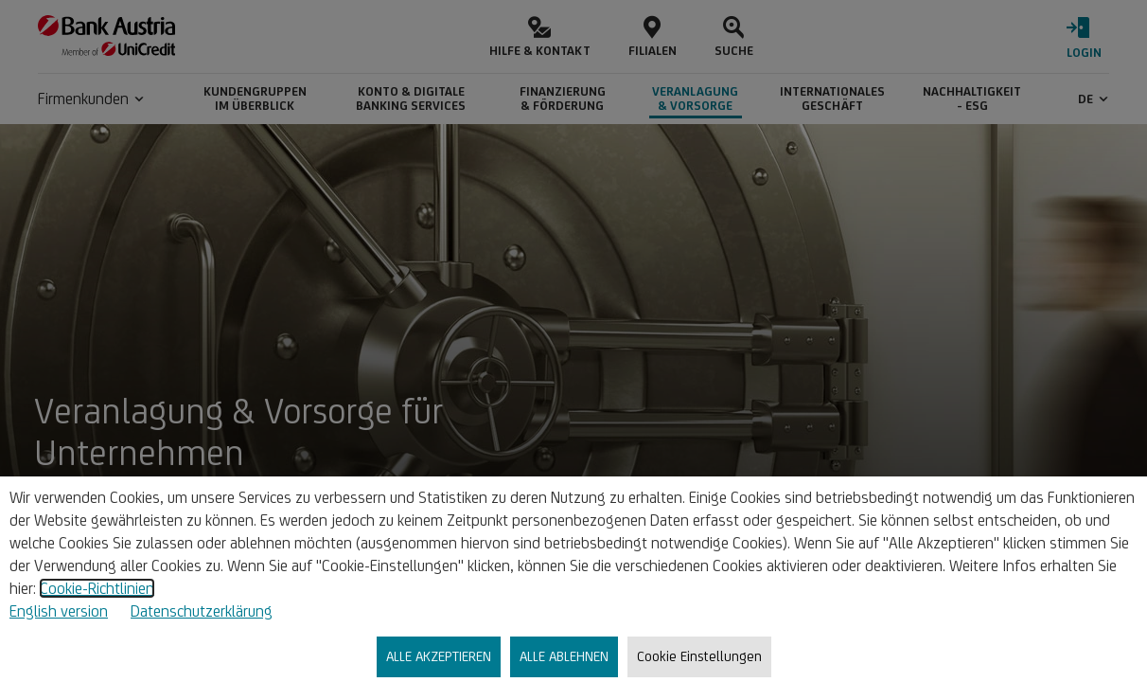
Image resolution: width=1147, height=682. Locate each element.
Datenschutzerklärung (202, 610)
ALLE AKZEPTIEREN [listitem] (438, 656)
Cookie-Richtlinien (97, 588)
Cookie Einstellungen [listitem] (699, 656)
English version (58, 610)
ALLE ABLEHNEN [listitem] (564, 656)
